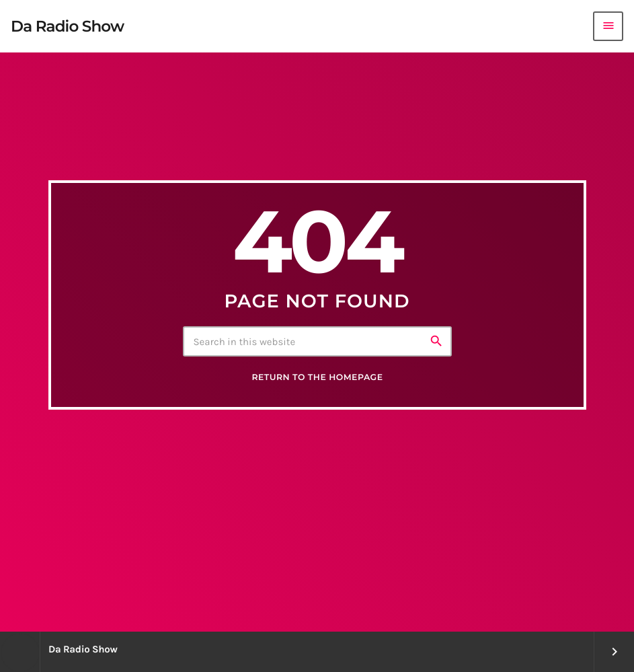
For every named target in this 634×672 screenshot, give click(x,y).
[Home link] (67, 26)
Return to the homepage (317, 378)
